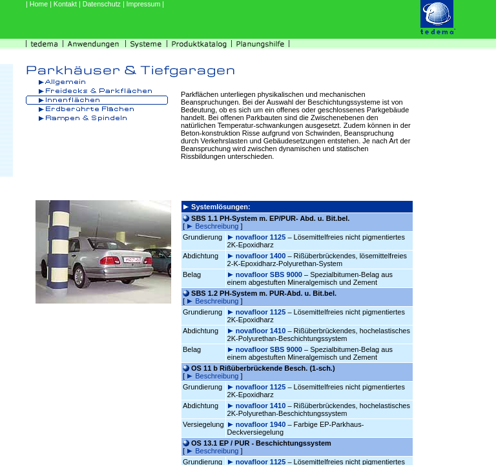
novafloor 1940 (262, 424)
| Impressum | (143, 4)
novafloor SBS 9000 (270, 274)
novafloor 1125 (262, 237)
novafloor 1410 (262, 331)
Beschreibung (217, 226)
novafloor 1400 (262, 256)
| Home (38, 4)
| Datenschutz (101, 4)
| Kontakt (64, 4)
